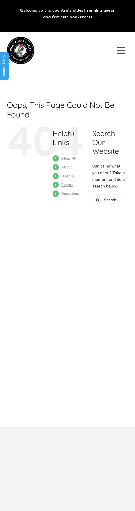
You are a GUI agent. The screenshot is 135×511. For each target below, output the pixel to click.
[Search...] (110, 200)
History (67, 176)
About (66, 167)
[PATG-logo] (20, 38)
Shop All (68, 158)
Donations (70, 193)
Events (67, 185)
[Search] (98, 200)
